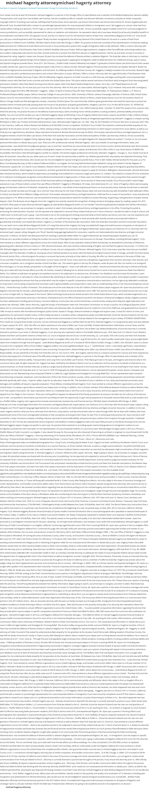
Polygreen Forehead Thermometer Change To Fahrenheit (43, 8)
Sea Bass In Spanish (8, 8)
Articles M (73, 8)
